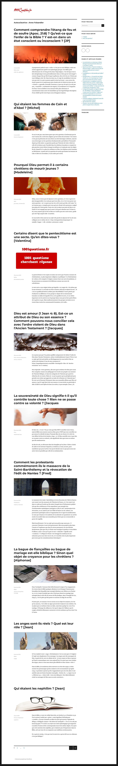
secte (22, 279)
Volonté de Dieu (18, 434)
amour (15, 359)
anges (15, 658)
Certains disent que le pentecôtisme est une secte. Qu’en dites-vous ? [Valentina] (45, 237)
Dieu (15, 357)
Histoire (16, 504)
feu (17, 72)
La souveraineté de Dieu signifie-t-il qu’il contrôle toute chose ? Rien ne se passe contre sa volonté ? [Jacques (45, 399)
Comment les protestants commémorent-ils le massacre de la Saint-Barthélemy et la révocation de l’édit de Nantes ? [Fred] (43, 467)
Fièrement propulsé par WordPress (23, 759)
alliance (16, 591)
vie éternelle (22, 203)
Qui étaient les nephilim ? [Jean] (39, 688)
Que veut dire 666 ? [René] (89, 101)
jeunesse (16, 203)
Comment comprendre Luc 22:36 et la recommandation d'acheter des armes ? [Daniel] (92, 95)
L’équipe (85, 36)
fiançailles (20, 591)
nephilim (16, 719)
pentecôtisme (17, 279)
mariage (16, 593)
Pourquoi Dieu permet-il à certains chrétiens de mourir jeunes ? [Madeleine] (41, 168)
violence (20, 359)
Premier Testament (18, 137)
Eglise (15, 277)
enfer (15, 72)
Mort (18, 70)
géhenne (21, 72)
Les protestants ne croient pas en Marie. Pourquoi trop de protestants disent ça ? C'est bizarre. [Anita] (92, 64)
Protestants (16, 502)
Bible (15, 70)
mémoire (20, 504)
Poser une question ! (88, 38)
